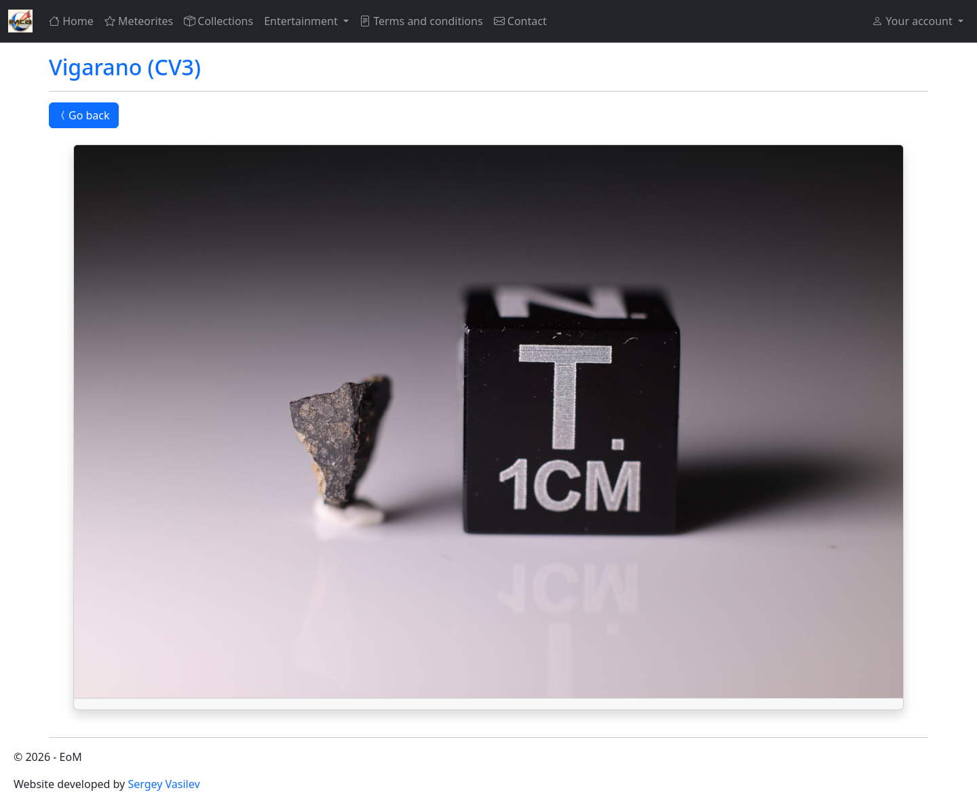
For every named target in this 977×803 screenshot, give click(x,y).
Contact (520, 21)
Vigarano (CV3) (125, 66)
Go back (84, 115)
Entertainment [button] (302, 21)
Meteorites (138, 21)
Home (71, 21)
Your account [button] (913, 21)
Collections (218, 21)
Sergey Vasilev (163, 784)
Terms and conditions (421, 21)
